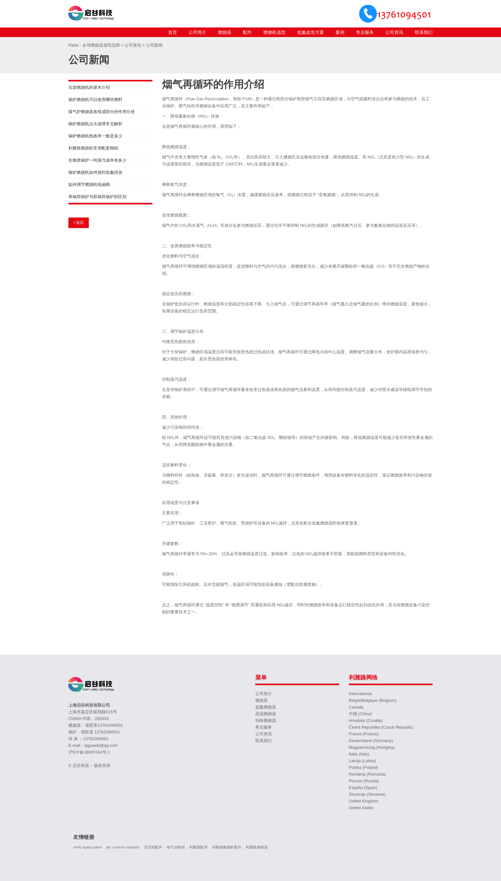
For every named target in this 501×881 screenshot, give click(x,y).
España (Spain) (363, 787)
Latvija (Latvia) (362, 760)
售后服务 (365, 32)
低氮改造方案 (310, 32)
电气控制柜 (176, 847)
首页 (172, 32)
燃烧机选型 (274, 32)
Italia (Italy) (359, 754)
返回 (78, 222)
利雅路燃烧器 (257, 847)
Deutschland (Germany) (371, 740)
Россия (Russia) (364, 780)
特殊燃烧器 (265, 720)
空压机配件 (153, 847)
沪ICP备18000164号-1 (89, 752)
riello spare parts (87, 847)
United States (361, 807)
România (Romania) (367, 774)
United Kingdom (364, 801)
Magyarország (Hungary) (372, 747)
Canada (356, 707)
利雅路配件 (198, 847)
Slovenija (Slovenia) (367, 794)
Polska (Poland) (363, 767)
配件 (247, 32)
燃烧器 (224, 32)
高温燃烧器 (265, 713)
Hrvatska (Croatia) (365, 720)
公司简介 (197, 32)
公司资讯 (394, 32)
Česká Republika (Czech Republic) (381, 727)
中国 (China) (360, 713)
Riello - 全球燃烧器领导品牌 (94, 45)
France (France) (364, 734)
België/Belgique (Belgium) (373, 700)
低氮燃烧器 (265, 707)
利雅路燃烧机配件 (227, 847)
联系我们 (424, 32)
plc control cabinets (123, 847)
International (360, 693)
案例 (339, 32)
